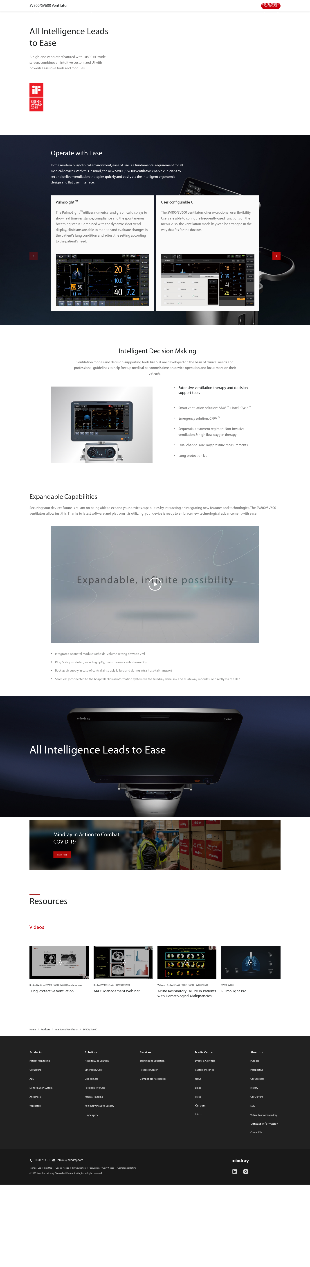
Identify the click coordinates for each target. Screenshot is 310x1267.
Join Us (198, 1257)
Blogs (198, 1230)
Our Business (257, 1221)
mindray (38, 13)
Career (174, 13)
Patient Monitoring (39, 1203)
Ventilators (35, 1248)
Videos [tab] (36, 1070)
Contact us (230, 4)
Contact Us (270, 126)
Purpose (254, 1203)
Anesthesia (35, 1239)
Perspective (256, 1212)
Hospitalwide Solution (97, 1203)
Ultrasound (35, 1212)
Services (139, 13)
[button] (276, 398)
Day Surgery (91, 1257)
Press (198, 1239)
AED (31, 1221)
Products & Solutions (86, 13)
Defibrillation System (41, 1230)
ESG (157, 13)
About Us (195, 13)
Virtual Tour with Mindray (263, 1257)
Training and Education (152, 1203)
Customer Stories (204, 1212)
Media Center (208, 4)
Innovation (117, 13)
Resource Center (149, 1212)
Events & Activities (205, 1203)
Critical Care (91, 1221)
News (198, 1221)
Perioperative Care (95, 1230)
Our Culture (256, 1239)
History (254, 1230)
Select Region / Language (265, 4)
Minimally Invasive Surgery (99, 1248)
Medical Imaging (94, 1239)
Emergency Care (94, 1212)
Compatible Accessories (153, 1221)
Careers (200, 1248)
